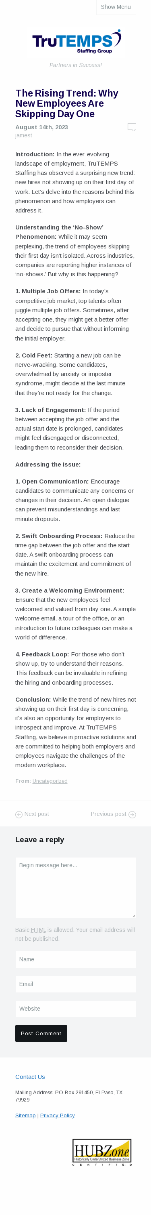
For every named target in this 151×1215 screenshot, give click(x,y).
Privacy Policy (57, 1115)
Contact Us (30, 1076)
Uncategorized (50, 781)
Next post (37, 814)
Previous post (108, 814)
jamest (23, 135)
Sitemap (25, 1115)
